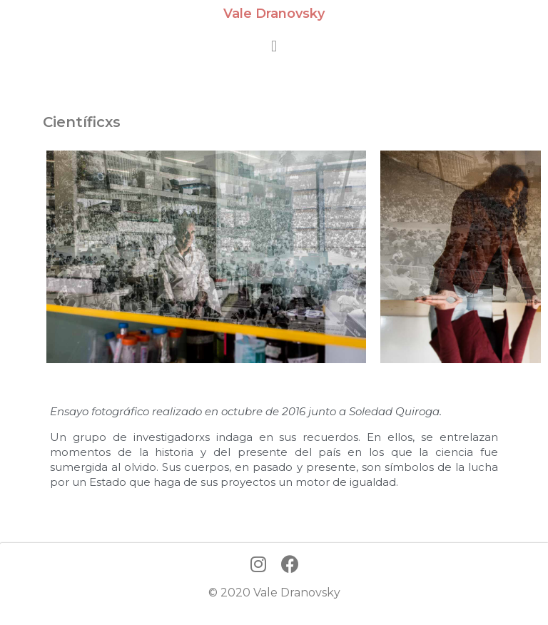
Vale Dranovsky (274, 13)
